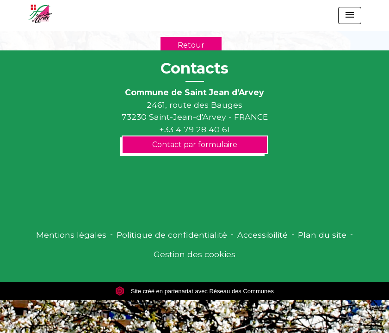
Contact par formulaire (194, 144)
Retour (191, 45)
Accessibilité (262, 235)
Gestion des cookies (194, 254)
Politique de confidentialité (172, 235)
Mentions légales (71, 235)
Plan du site (322, 235)
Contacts (194, 68)
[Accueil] (40, 14)
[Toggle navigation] (349, 15)
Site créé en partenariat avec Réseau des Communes (194, 291)
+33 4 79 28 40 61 (194, 129)
